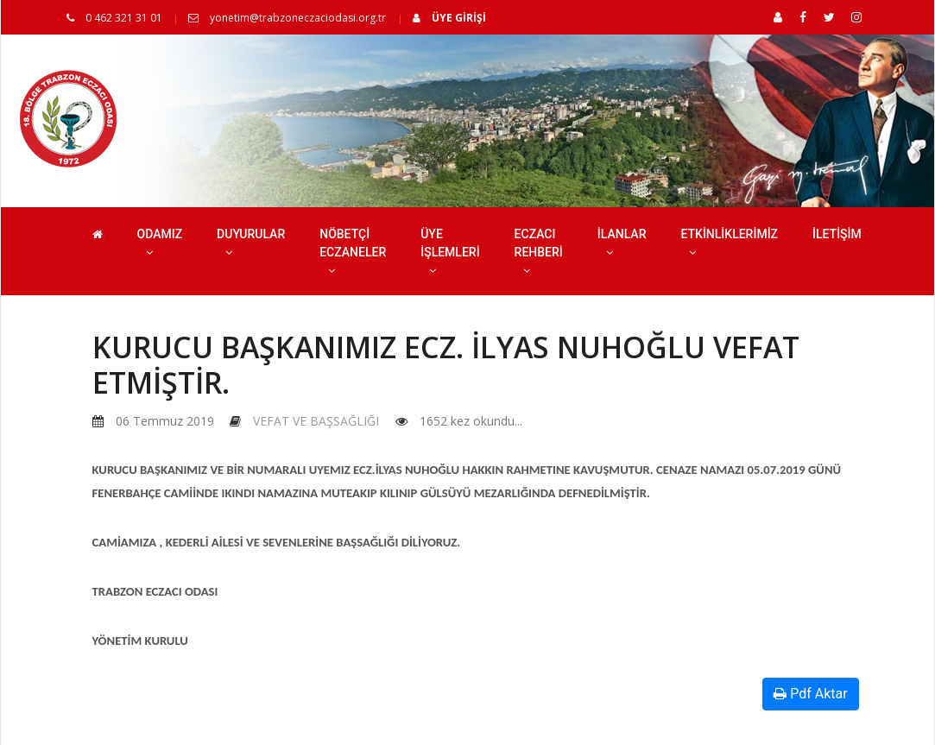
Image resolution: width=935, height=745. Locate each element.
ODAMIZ (160, 242)
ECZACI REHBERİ (539, 251)
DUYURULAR (251, 242)
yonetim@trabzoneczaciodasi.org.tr (287, 17)
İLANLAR (622, 242)
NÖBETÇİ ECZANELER (352, 251)
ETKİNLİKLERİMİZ (729, 242)
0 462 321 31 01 (114, 17)
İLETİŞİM (837, 234)
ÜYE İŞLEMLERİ (449, 251)
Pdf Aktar (810, 693)
